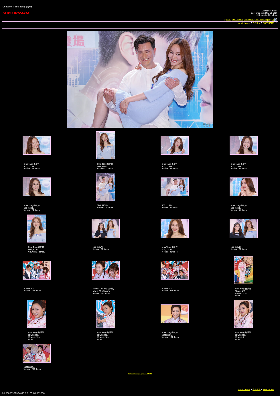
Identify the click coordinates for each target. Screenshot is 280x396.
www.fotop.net (244, 23)
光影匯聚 (257, 23)
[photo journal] (261, 20)
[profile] (227, 20)
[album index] (237, 20)
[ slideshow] (249, 20)
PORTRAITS (268, 23)
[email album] (146, 374)
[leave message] (134, 374)
